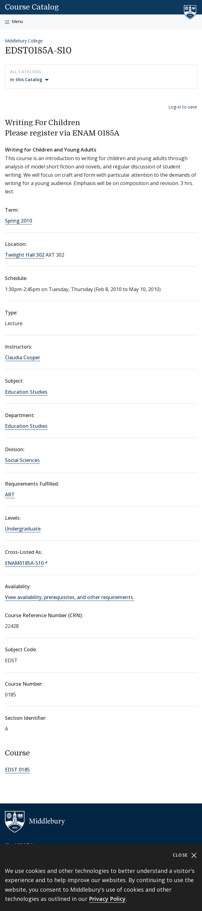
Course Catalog (32, 7)
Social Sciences (22, 460)
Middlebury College (24, 41)
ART (10, 494)
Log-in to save (182, 107)
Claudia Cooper (22, 357)
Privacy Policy (107, 898)
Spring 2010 (18, 220)
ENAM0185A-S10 (24, 563)
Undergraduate (23, 528)
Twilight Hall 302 (24, 254)
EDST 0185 (17, 769)
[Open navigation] (14, 21)
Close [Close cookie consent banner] (185, 855)
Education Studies (26, 391)
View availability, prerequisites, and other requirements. (69, 597)
